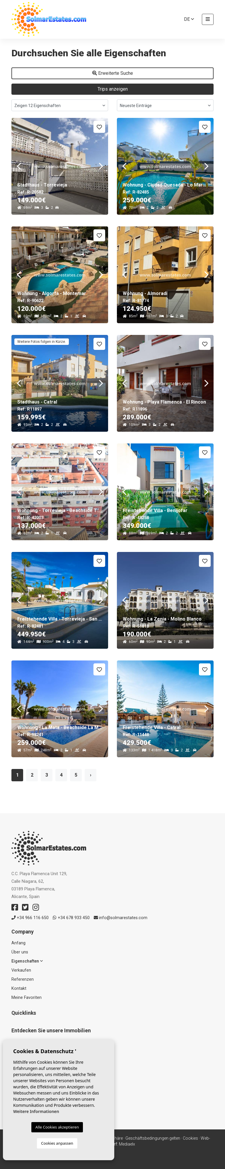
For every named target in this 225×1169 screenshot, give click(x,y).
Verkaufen (21, 970)
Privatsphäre (111, 1138)
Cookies (190, 1138)
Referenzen (22, 979)
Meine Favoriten (26, 997)
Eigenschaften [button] (27, 961)
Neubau (18, 1041)
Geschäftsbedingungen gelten (152, 1138)
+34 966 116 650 (30, 917)
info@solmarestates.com (120, 917)
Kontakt (18, 988)
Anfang (18, 943)
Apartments (22, 1057)
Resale (17, 1049)
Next (100, 166)
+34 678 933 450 (71, 917)
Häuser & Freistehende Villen (38, 1064)
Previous (18, 166)
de (189, 19)
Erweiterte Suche (112, 73)
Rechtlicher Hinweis (79, 1138)
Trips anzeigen (113, 89)
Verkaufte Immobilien (31, 1072)
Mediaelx (127, 1144)
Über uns (19, 952)
